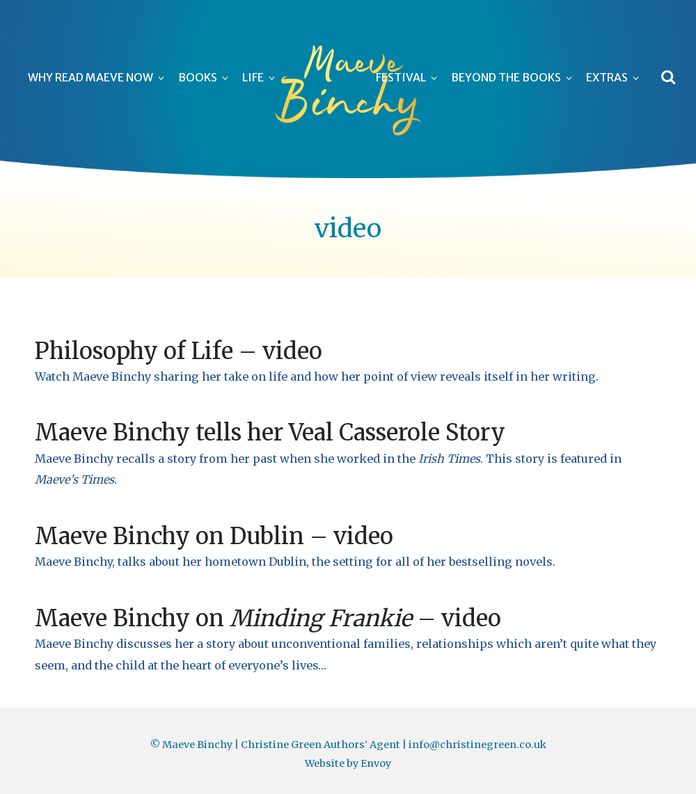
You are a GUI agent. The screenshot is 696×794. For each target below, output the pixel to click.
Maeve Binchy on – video (268, 618)
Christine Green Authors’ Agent (320, 744)
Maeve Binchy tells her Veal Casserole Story (270, 432)
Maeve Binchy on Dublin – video (214, 536)
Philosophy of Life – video (178, 351)
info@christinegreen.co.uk (477, 744)
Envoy (376, 763)
